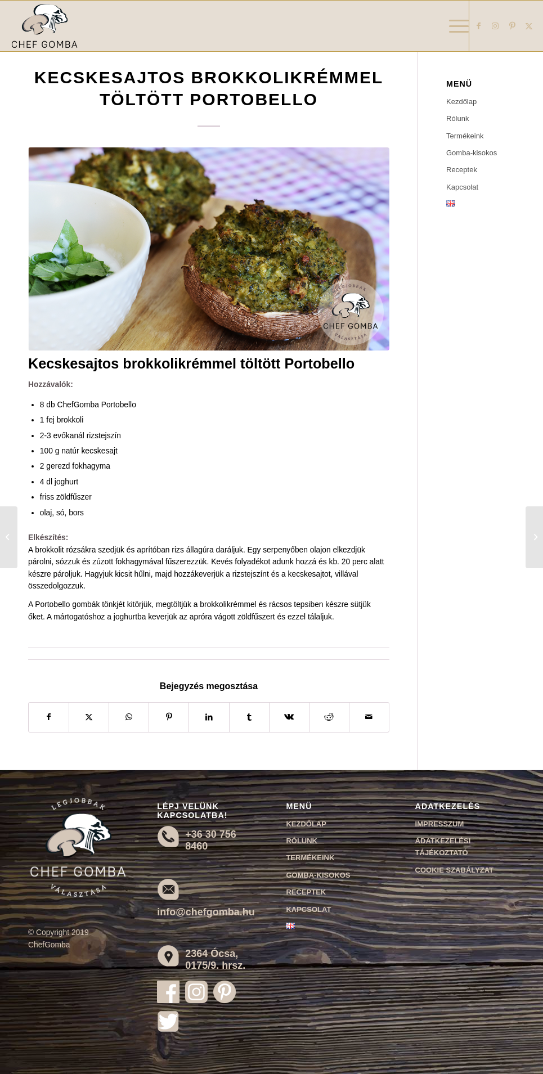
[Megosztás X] (89, 717)
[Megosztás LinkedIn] (208, 717)
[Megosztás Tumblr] (249, 717)
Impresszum (439, 824)
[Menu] (453, 26)
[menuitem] (453, 26)
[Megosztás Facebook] (49, 717)
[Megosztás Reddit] (329, 717)
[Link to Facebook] (478, 25)
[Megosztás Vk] (289, 717)
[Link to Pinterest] (512, 25)
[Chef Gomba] (44, 26)
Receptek (461, 169)
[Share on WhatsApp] (129, 717)
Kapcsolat (462, 187)
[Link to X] (528, 25)
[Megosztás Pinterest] (169, 717)
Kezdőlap (461, 101)
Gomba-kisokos (471, 153)
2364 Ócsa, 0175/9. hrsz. (215, 959)
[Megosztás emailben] (369, 717)
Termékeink (464, 136)
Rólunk (457, 118)
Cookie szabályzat (454, 870)
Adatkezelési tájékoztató (443, 847)
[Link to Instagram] (495, 25)
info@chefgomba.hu (206, 912)
